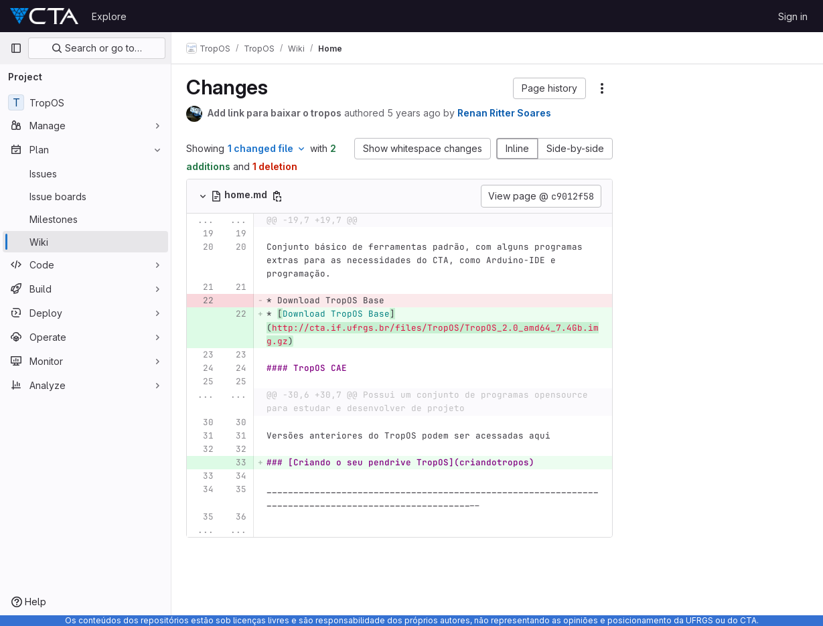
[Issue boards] (85, 196)
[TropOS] (85, 102)
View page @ (541, 196)
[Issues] (85, 173)
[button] (549, 88)
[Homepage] (44, 16)
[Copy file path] (279, 196)
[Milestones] (85, 219)
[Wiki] (85, 241)
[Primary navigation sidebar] (16, 48)
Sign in (793, 16)
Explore (109, 16)
